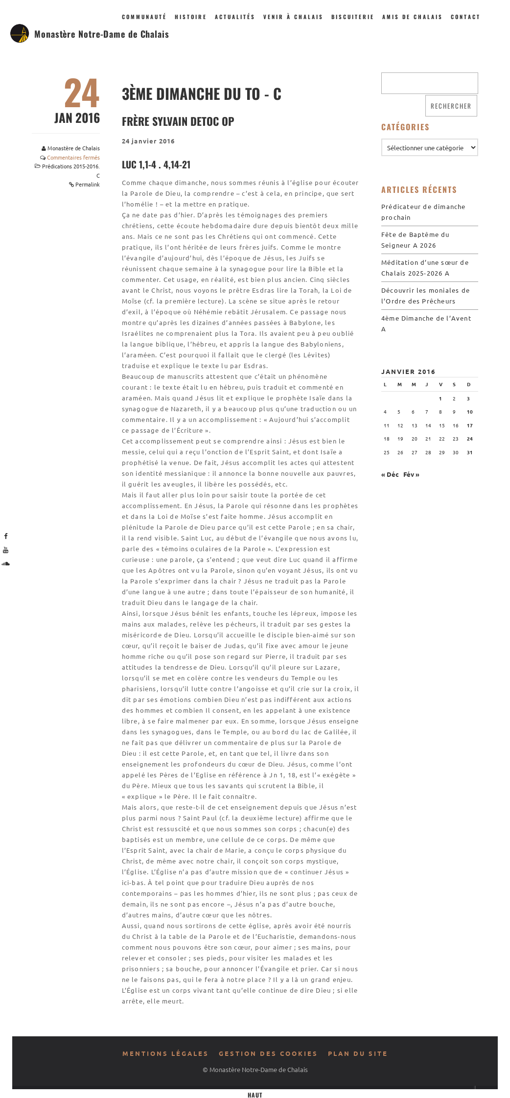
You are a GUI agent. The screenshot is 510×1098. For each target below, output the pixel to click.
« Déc (390, 474)
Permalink (87, 184)
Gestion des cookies (268, 1053)
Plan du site (358, 1053)
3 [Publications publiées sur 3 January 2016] (468, 398)
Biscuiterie (352, 17)
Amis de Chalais (412, 17)
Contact (466, 17)
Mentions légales (165, 1053)
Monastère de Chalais (73, 148)
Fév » (411, 474)
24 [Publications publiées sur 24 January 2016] (470, 438)
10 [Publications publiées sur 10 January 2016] (470, 411)
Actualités (235, 17)
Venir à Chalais (293, 17)
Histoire (191, 17)
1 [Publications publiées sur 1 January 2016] (440, 398)
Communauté (144, 17)
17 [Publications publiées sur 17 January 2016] (470, 425)
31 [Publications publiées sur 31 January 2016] (470, 452)
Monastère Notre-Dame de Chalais (101, 33)
